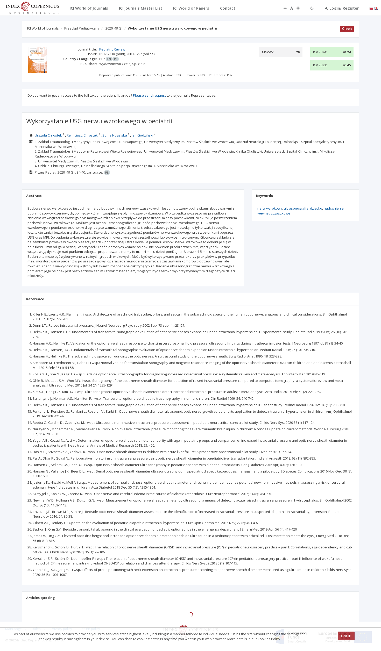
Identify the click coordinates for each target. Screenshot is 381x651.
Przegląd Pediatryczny (81, 28)
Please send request (149, 95)
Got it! (346, 635)
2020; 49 (113, 28)
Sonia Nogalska (114, 135)
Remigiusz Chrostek (82, 135)
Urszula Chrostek (48, 135)
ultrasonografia (296, 208)
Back (347, 28)
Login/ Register (342, 8)
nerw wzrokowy (269, 208)
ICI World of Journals (43, 28)
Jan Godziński (142, 135)
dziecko (316, 208)
